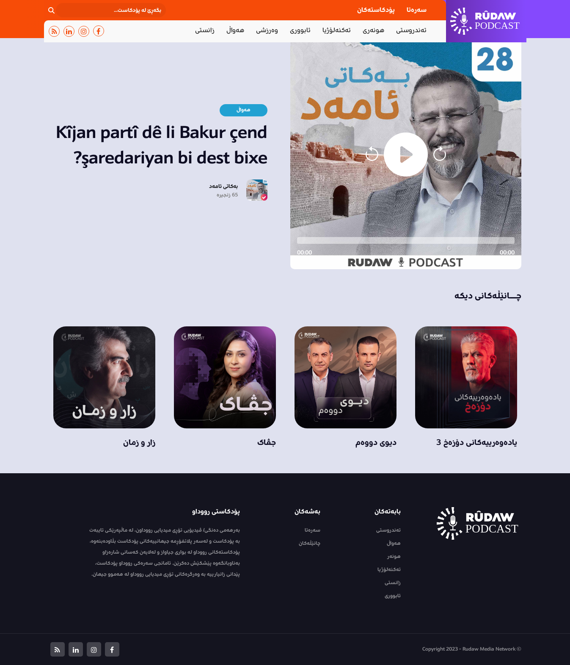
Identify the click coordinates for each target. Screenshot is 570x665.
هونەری (373, 30)
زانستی (205, 30)
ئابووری (300, 30)
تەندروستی (411, 30)
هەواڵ (235, 30)
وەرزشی (267, 30)
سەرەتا (417, 10)
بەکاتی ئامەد (223, 186)
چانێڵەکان (309, 543)
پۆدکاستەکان (376, 10)
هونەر (394, 556)
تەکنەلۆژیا (336, 30)
